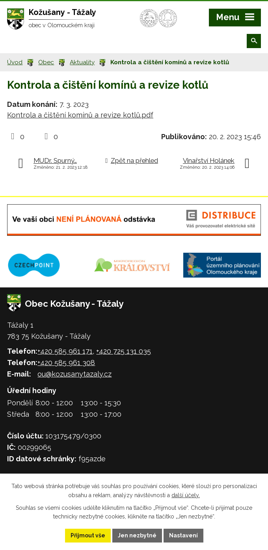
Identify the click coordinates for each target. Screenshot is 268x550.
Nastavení (183, 535)
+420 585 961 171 (65, 351)
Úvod (14, 62)
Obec (46, 62)
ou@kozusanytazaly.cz (74, 374)
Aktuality (82, 62)
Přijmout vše (88, 535)
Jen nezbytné (137, 535)
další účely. (185, 495)
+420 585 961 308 (66, 362)
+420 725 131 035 (123, 351)
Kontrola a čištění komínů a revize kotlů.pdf (80, 115)
